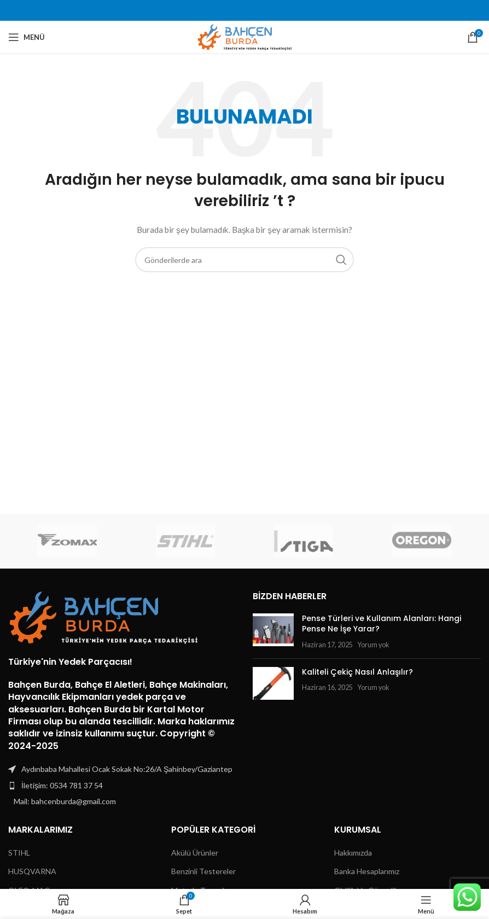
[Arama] (244, 259)
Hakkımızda (353, 852)
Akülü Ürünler (194, 852)
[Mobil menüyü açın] (26, 37)
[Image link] (104, 616)
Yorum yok (373, 645)
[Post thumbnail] (273, 631)
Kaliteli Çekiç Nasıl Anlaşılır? (357, 671)
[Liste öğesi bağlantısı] (122, 786)
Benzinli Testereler (203, 871)
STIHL (19, 852)
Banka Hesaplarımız (366, 871)
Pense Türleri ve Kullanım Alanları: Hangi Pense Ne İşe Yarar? (381, 624)
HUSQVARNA (32, 871)
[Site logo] (245, 36)
